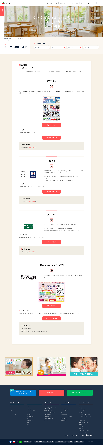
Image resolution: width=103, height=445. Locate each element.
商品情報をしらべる (48, 418)
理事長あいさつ (82, 407)
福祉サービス (30, 407)
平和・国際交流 (64, 409)
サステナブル (82, 418)
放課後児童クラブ (31, 409)
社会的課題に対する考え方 (85, 416)
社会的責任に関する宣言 (84, 414)
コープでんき (30, 416)
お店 (11, 409)
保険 (28, 422)
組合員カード (30, 420)
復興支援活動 (64, 414)
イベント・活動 (74, 3)
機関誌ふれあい (82, 424)
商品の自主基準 (47, 414)
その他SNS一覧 (27, 441)
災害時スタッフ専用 (79, 441)
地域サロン (63, 420)
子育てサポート (13, 410)
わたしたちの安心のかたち (50, 412)
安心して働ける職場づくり (85, 430)
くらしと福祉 (64, 410)
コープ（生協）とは (83, 409)
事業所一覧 (81, 426)
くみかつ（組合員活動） (66, 416)
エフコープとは (82, 410)
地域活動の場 (64, 418)
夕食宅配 (29, 414)
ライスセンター (47, 420)
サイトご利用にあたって (61, 441)
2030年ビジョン (82, 420)
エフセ (28, 412)
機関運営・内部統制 (83, 422)
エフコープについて (86, 3)
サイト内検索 (94, 3)
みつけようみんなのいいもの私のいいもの (50, 407)
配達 (11, 407)
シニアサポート (13, 412)
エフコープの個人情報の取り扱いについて (44, 441)
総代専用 (70, 441)
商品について (63, 3)
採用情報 (81, 428)
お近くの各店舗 (31, 147)
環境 (62, 412)
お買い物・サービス (52, 3)
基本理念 (81, 412)
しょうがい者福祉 (31, 410)
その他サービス (13, 414)
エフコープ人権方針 (83, 432)
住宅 (28, 418)
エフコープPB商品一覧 (49, 410)
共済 (28, 424)
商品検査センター (48, 416)
